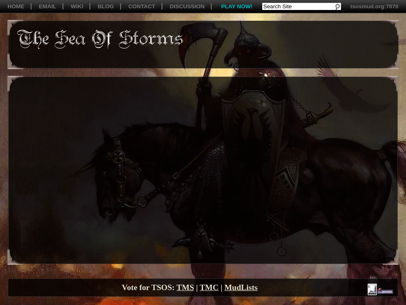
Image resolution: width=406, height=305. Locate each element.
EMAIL (47, 6)
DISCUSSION (187, 6)
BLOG (106, 6)
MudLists (241, 287)
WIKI (77, 6)
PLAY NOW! (237, 6)
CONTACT (141, 6)
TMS (185, 287)
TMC (209, 287)
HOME (15, 6)
